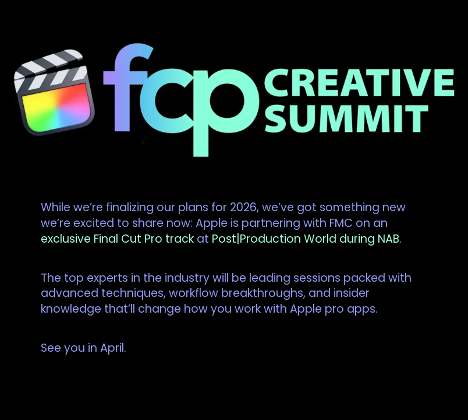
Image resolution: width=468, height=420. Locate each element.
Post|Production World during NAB (305, 239)
